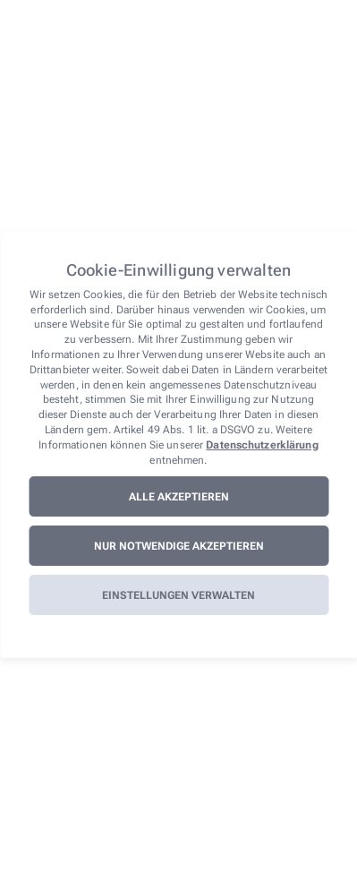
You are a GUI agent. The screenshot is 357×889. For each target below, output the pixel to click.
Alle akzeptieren (179, 497)
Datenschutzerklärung (262, 445)
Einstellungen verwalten (178, 595)
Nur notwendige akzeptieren (179, 546)
